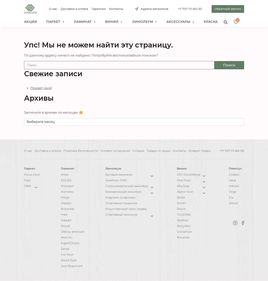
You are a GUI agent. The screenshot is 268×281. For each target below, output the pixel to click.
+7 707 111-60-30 (190, 9)
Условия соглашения (115, 151)
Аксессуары (180, 22)
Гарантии (99, 9)
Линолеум (144, 22)
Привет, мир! (41, 88)
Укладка (138, 151)
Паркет (55, 22)
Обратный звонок (228, 9)
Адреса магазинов (154, 9)
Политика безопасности (80, 151)
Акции (30, 22)
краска (211, 22)
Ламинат (85, 22)
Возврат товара (200, 151)
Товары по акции (158, 151)
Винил (114, 22)
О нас (53, 9)
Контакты (116, 9)
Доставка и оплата (74, 9)
